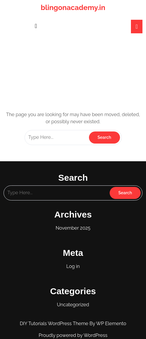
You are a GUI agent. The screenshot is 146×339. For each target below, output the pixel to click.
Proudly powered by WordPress (73, 335)
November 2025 (73, 228)
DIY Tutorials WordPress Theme (55, 323)
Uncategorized (73, 304)
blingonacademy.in (73, 7)
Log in (73, 266)
